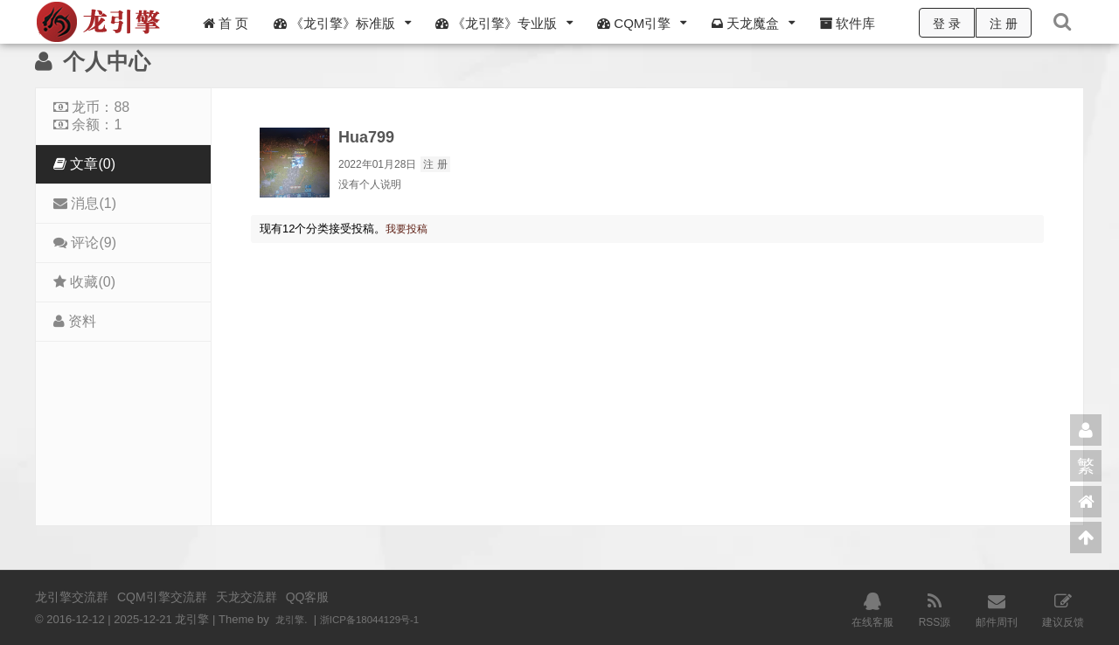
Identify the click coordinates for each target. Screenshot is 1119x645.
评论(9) (84, 242)
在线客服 (872, 608)
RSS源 (935, 608)
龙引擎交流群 (71, 597)
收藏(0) (84, 281)
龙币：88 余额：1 (91, 116)
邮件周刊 (997, 608)
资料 (74, 321)
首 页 (225, 23)
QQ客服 (308, 597)
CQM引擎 (634, 23)
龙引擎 (292, 619)
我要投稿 (408, 228)
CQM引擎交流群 (162, 597)
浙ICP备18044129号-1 (382, 619)
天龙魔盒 (745, 23)
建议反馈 (1063, 608)
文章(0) (84, 163)
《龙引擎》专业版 (496, 23)
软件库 (847, 23)
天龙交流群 (246, 597)
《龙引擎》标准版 (334, 23)
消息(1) (84, 203)
